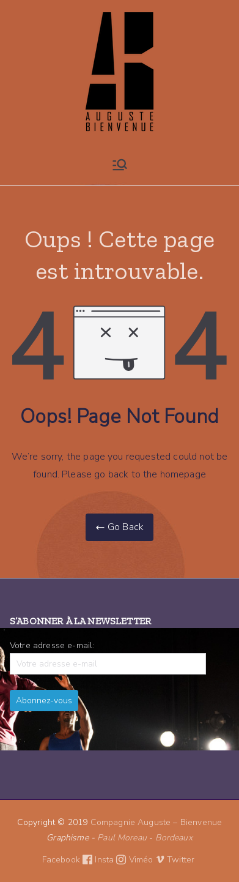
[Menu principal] (120, 164)
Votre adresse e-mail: (108, 657)
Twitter (182, 859)
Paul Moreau (122, 837)
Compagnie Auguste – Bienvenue (156, 822)
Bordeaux (173, 837)
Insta (111, 859)
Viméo (146, 859)
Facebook (68, 859)
